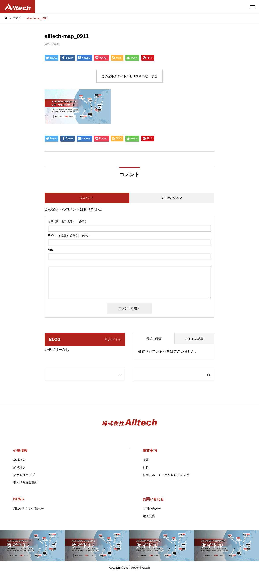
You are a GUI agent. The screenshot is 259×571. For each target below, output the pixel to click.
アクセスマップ (24, 475)
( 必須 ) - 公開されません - (69, 235)
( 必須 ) (67, 221)
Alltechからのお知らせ (28, 508)
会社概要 (19, 460)
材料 (146, 467)
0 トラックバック (171, 197)
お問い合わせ (153, 499)
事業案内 (150, 450)
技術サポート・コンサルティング (166, 475)
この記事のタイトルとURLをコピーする (129, 76)
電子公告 (149, 516)
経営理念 (19, 467)
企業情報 (20, 450)
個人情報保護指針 (25, 482)
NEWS (18, 499)
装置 (146, 460)
